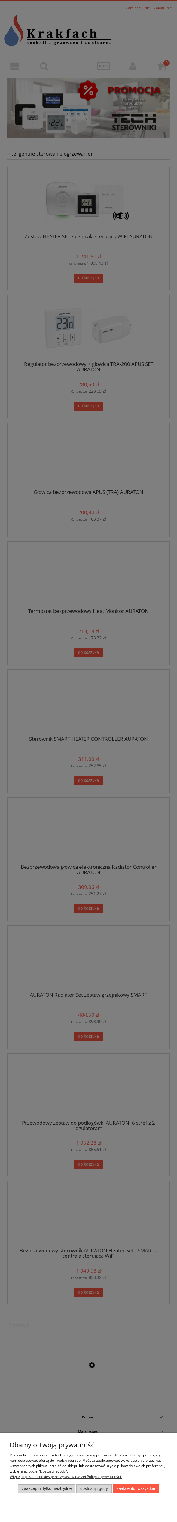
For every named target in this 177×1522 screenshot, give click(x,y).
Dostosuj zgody (94, 1488)
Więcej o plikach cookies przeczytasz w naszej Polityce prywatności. (66, 1476)
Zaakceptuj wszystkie (135, 1488)
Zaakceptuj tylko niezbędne (47, 1488)
